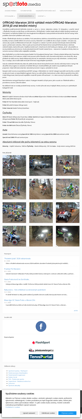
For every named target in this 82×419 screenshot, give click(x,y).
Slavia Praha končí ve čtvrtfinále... (17, 279)
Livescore (11, 383)
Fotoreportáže (26, 11)
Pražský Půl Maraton (12, 269)
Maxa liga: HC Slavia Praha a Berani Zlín (19, 300)
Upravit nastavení (33, 413)
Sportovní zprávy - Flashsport (17, 371)
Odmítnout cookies (50, 413)
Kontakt (41, 16)
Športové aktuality (14, 385)
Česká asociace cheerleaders (18, 373)
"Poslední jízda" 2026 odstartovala (17, 258)
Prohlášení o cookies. (13, 407)
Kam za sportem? (66, 11)
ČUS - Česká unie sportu (16, 379)
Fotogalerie (10, 16)
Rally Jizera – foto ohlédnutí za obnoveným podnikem (25, 290)
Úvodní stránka (10, 11)
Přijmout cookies (68, 413)
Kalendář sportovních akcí (46, 11)
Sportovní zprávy (26, 16)
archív (76, 311)
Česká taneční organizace (16, 375)
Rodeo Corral (12, 377)
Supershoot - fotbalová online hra (19, 381)
